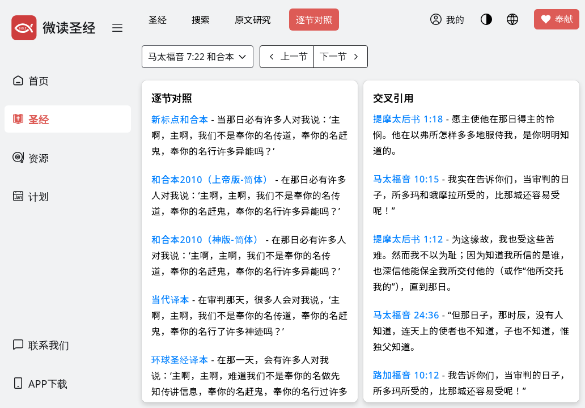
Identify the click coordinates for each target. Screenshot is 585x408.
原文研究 (253, 20)
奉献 (556, 19)
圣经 (158, 20)
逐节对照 (314, 20)
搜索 (201, 20)
